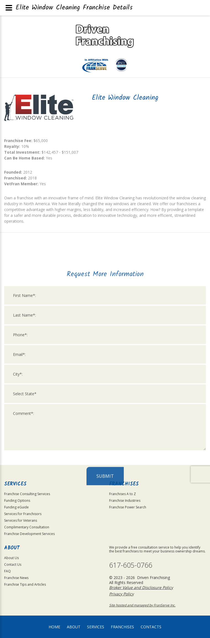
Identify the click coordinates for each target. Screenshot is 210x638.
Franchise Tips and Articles (25, 584)
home (54, 626)
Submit (105, 566)
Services (95, 626)
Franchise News (16, 577)
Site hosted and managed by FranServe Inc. (142, 605)
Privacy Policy (121, 593)
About (73, 626)
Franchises (122, 626)
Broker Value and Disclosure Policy (141, 587)
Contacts (151, 626)
